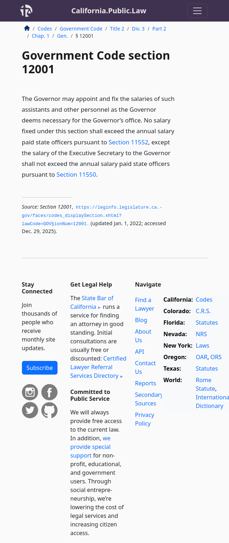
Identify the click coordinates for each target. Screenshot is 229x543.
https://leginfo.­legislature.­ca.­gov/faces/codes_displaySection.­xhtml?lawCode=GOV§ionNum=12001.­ (92, 215)
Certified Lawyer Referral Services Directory (98, 367)
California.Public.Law (108, 10)
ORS (215, 357)
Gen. (62, 35)
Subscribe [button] (40, 368)
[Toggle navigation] (197, 11)
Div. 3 (138, 28)
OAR (201, 357)
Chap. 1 (41, 35)
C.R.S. (203, 311)
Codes (45, 28)
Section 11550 (76, 174)
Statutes (207, 322)
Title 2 (117, 28)
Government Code (81, 28)
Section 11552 (128, 142)
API (139, 352)
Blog (141, 320)
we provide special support (90, 446)
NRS (201, 334)
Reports (145, 383)
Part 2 (159, 28)
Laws (203, 345)
